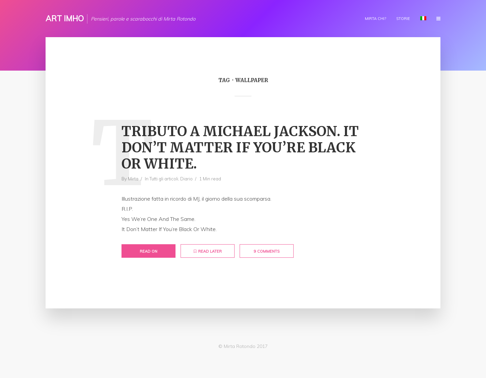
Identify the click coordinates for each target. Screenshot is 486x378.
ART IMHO (65, 18)
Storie (403, 18)
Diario (186, 178)
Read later (208, 251)
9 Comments (266, 251)
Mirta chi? (375, 18)
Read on (148, 251)
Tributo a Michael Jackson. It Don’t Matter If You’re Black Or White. (240, 147)
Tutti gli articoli (164, 178)
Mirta (133, 178)
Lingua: (423, 18)
